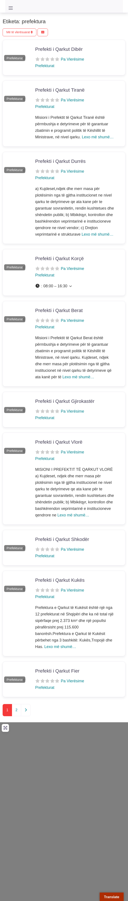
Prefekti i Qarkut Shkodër (62, 539)
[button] (5, 51)
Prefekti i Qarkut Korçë (59, 258)
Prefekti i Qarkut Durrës (60, 161)
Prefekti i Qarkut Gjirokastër (64, 401)
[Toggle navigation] (10, 8)
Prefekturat (15, 58)
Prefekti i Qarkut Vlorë (58, 442)
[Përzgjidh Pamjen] (43, 32)
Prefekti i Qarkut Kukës (60, 580)
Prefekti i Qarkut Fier (57, 671)
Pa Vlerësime (72, 59)
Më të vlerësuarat (19, 32)
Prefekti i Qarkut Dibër (59, 49)
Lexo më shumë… (98, 137)
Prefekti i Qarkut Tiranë (60, 90)
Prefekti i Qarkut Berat (59, 310)
